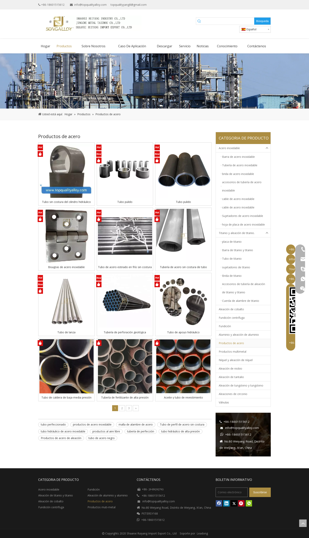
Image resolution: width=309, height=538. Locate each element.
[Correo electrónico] (232, 492)
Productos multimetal (232, 351)
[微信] (249, 503)
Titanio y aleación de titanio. (245, 233)
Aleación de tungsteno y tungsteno (241, 385)
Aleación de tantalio (231, 377)
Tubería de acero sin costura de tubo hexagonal (183, 267)
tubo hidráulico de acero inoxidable (63, 431)
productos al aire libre (106, 431)
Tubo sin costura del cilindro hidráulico (66, 201)
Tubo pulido (124, 201)
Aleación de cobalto (231, 309)
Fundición (225, 326)
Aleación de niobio (230, 368)
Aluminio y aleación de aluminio (239, 334)
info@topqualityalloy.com (90, 5)
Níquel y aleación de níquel (236, 360)
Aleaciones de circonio (233, 394)
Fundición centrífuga (232, 318)
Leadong (202, 533)
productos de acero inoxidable (92, 424)
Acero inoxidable (245, 148)
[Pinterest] (241, 503)
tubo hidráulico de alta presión (180, 431)
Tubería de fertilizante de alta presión (125, 397)
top (303, 523)
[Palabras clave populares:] (262, 21)
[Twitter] (262, 4)
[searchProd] (228, 21)
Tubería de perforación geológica (125, 332)
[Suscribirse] (260, 492)
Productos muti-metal (101, 507)
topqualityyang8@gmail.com (129, 5)
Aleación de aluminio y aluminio (107, 495)
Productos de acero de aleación (61, 438)
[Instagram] (268, 4)
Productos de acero (231, 343)
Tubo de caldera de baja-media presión (66, 397)
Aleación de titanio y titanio (55, 495)
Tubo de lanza (66, 332)
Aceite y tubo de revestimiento (183, 397)
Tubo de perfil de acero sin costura (182, 424)
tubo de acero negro (101, 438)
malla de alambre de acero (136, 424)
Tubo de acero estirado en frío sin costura (125, 267)
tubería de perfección (140, 431)
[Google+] (249, 4)
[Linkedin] (255, 4)
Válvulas (224, 402)
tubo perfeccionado (53, 424)
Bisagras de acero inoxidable (66, 267)
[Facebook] (243, 4)
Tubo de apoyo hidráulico (183, 332)
